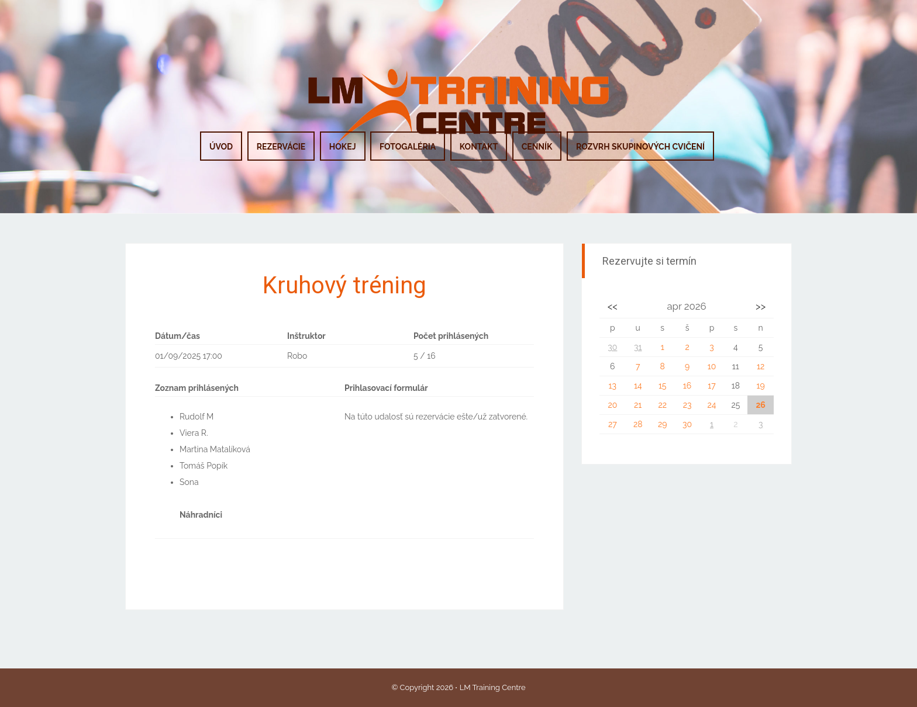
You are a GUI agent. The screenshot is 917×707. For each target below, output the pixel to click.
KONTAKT (479, 146)
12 (760, 366)
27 (612, 424)
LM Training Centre (493, 687)
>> (761, 306)
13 (612, 385)
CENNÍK (537, 146)
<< (613, 306)
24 (711, 405)
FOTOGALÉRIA (408, 146)
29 (662, 424)
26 (760, 405)
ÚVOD (221, 146)
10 (712, 366)
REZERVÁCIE (281, 146)
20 (612, 405)
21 (638, 405)
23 (687, 405)
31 (638, 347)
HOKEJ (342, 146)
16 (687, 385)
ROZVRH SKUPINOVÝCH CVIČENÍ (640, 146)
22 (662, 405)
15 (663, 385)
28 (638, 424)
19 (761, 385)
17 (711, 385)
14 (638, 385)
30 (612, 347)
